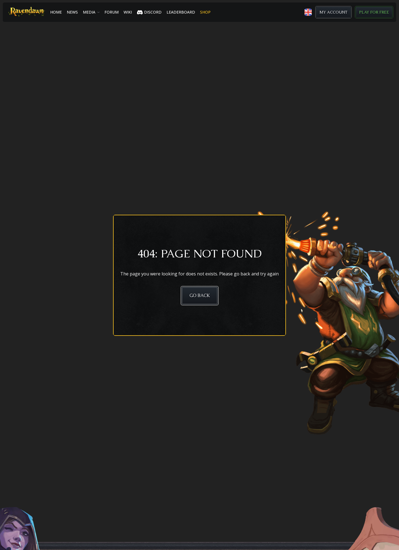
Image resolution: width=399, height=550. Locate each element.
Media (89, 12)
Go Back (200, 295)
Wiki (128, 12)
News (72, 12)
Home (56, 12)
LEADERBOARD (181, 12)
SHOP (205, 12)
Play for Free (374, 12)
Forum (111, 12)
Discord (149, 12)
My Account (333, 12)
